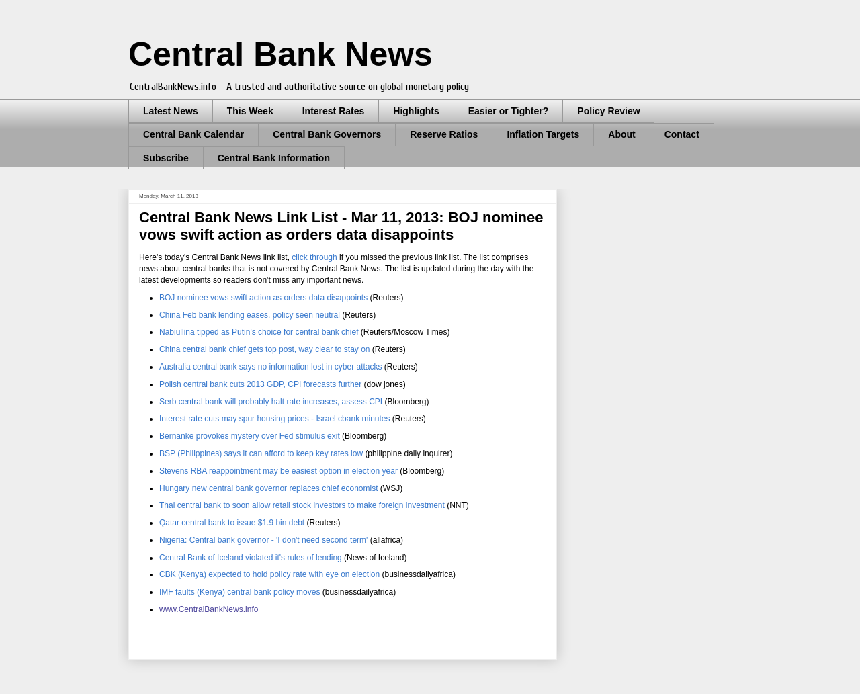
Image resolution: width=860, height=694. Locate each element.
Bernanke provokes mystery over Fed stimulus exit (249, 436)
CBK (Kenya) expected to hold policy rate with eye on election (269, 574)
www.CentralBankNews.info (208, 609)
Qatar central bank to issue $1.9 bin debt (231, 522)
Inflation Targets (543, 134)
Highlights (416, 110)
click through (314, 257)
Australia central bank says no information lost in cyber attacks (270, 367)
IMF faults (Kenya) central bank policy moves (239, 592)
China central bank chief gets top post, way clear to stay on (264, 349)
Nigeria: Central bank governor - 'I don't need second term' (263, 540)
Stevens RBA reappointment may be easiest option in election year (278, 471)
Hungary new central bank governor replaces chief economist (269, 488)
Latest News (170, 110)
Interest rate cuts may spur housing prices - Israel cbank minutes (275, 418)
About (621, 134)
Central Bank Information (274, 158)
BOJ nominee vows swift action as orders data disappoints (263, 297)
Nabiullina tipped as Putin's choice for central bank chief (258, 332)
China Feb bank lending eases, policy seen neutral (249, 315)
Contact (681, 134)
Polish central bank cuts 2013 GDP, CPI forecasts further (260, 384)
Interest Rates (333, 110)
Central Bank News (280, 54)
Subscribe (166, 158)
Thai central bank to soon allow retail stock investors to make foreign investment (302, 505)
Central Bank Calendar (193, 134)
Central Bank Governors (327, 134)
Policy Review (608, 110)
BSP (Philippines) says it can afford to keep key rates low (262, 453)
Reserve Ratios (444, 134)
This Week (250, 110)
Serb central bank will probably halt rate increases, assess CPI (270, 401)
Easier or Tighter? (508, 110)
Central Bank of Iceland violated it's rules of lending (250, 557)
